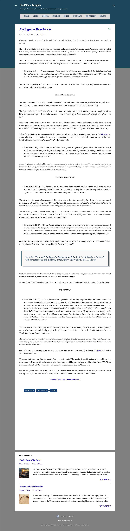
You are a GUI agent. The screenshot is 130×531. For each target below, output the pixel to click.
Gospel (45, 16)
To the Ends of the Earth (29, 460)
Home (26, 16)
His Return (91, 16)
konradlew (69, 520)
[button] (109, 29)
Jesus (35, 16)
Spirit (66, 16)
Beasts (103, 16)
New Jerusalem (42, 390)
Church (56, 16)
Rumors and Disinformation (31, 486)
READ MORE (105, 480)
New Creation (29, 390)
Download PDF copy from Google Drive (65, 379)
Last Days (77, 16)
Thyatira (99, 350)
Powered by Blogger (64, 516)
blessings (104, 134)
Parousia (53, 390)
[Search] (114, 6)
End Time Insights (30, 5)
